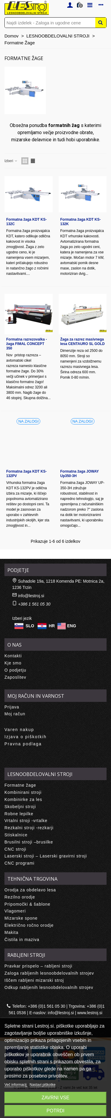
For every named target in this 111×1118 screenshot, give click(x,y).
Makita (11, 932)
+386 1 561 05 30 (34, 604)
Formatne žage (20, 785)
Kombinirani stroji (22, 792)
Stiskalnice (16, 834)
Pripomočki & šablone (27, 904)
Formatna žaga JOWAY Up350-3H (79, 473)
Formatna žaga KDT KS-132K (80, 221)
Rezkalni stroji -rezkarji (29, 827)
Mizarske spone (21, 918)
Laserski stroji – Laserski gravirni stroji (45, 856)
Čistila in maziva (21, 939)
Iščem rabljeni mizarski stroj (34, 980)
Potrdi (55, 1110)
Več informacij (16, 1085)
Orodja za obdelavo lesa (30, 889)
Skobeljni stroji (20, 806)
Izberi (11, 161)
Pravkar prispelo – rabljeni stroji (38, 966)
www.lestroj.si (89, 1012)
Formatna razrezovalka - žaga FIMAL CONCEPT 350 (26, 343)
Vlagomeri (15, 911)
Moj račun (14, 713)
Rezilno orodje (19, 897)
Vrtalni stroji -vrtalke (25, 820)
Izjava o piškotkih (25, 736)
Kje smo (13, 663)
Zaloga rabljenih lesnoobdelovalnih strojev (49, 973)
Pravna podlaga (23, 743)
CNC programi (19, 863)
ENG (71, 625)
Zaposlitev (15, 677)
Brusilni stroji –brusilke (28, 842)
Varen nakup (19, 729)
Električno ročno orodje (29, 925)
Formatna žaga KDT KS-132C (26, 221)
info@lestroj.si (31, 595)
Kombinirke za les (23, 799)
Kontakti (13, 655)
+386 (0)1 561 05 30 (46, 1006)
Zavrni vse (56, 1097)
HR (52, 625)
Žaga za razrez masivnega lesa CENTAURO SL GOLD (82, 341)
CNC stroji (15, 849)
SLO (30, 625)
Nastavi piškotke (42, 1085)
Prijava (11, 707)
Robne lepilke (18, 813)
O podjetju (15, 670)
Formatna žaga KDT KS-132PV (26, 473)
